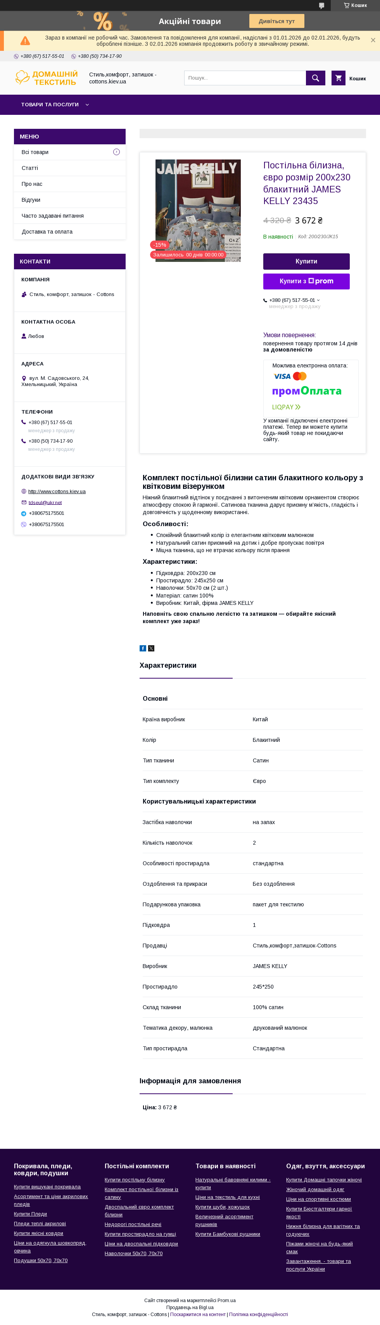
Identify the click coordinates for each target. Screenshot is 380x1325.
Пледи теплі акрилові (40, 1223)
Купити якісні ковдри (38, 1233)
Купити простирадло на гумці (140, 1234)
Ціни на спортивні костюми (318, 1199)
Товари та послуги (50, 104)
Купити (307, 261)
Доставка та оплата (47, 232)
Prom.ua (227, 1300)
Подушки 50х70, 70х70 (40, 1260)
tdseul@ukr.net (45, 502)
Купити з (306, 281)
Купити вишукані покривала (47, 1187)
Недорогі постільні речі (133, 1224)
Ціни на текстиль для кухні (227, 1197)
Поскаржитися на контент (198, 1314)
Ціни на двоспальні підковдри (141, 1244)
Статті (30, 168)
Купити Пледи (30, 1214)
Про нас (32, 184)
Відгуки (31, 200)
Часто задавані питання (53, 216)
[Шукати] (315, 78)
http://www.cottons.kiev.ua (57, 491)
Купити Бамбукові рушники (227, 1234)
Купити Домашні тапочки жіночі (324, 1180)
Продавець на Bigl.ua (190, 1307)
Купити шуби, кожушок (222, 1207)
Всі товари (35, 152)
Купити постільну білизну (135, 1180)
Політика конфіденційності (258, 1314)
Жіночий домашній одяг (315, 1189)
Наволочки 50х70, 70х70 (133, 1253)
